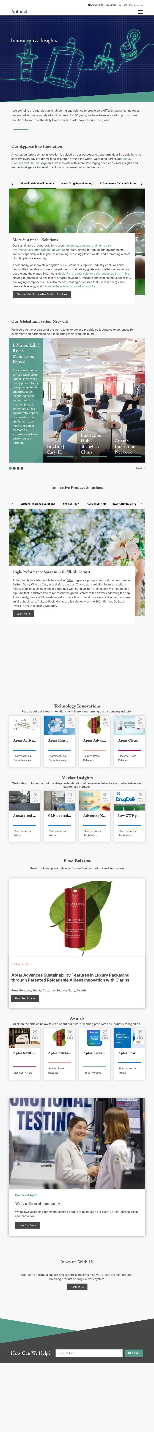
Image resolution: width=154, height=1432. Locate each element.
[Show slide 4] (22, 468)
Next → (140, 468)
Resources (111, 5)
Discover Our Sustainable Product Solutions (41, 294)
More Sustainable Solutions (37, 183)
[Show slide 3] (18, 468)
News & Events (95, 5)
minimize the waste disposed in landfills (69, 286)
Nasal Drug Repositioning (76, 183)
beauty (73, 245)
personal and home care (96, 245)
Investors (134, 5)
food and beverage (52, 249)
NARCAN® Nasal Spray (127, 503)
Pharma (34, 163)
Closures (17, 163)
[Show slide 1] (10, 468)
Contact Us (77, 1286)
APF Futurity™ (71, 503)
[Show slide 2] (14, 468)
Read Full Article (25, 998)
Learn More (23, 613)
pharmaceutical (23, 249)
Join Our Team (27, 1225)
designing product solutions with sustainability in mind (93, 273)
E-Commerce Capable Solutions (119, 183)
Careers (123, 5)
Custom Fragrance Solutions (37, 503)
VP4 (70, 580)
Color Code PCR (96, 503)
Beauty (126, 159)
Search (133, 1352)
